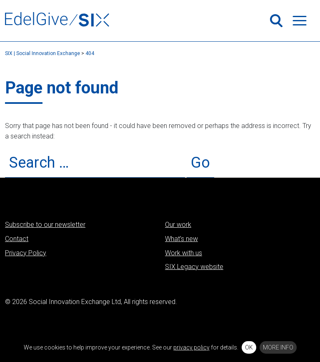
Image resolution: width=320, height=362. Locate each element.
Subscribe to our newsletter (45, 225)
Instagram (267, 311)
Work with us (183, 253)
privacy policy (191, 347)
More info (278, 347)
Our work (178, 225)
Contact (16, 239)
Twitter (224, 311)
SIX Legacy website (194, 267)
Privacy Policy (25, 253)
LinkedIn (238, 311)
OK (249, 347)
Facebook (253, 311)
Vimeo (281, 311)
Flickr (295, 311)
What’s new (181, 239)
